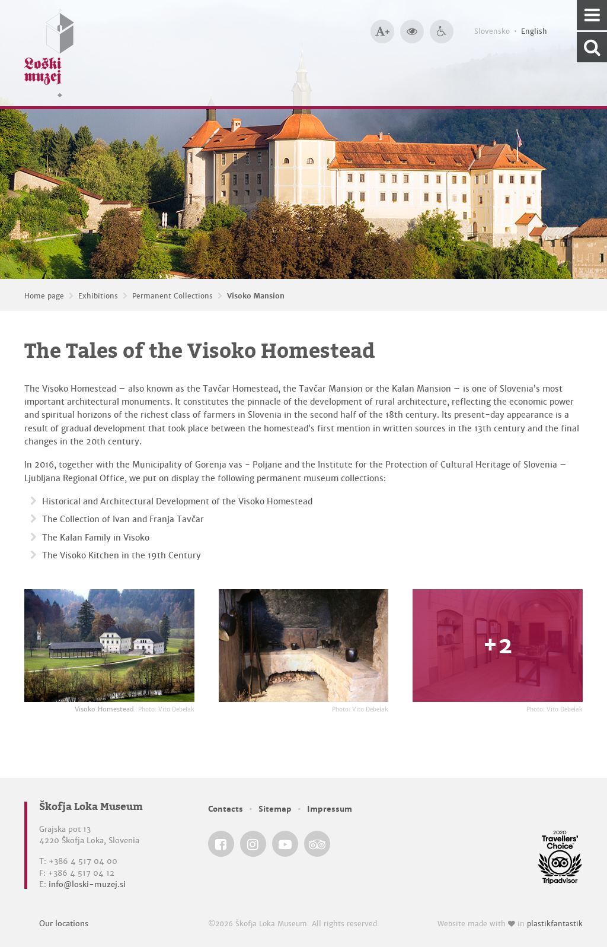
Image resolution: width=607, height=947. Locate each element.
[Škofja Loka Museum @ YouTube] (285, 844)
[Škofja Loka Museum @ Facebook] (221, 844)
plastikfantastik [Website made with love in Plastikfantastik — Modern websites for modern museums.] (555, 924)
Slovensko (492, 31)
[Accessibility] (441, 31)
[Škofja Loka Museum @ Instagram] (253, 844)
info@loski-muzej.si (87, 884)
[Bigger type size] (382, 31)
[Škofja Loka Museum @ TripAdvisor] (317, 844)
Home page (44, 296)
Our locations (63, 924)
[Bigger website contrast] (412, 31)
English (534, 31)
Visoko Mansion (256, 296)
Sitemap (275, 809)
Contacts (225, 809)
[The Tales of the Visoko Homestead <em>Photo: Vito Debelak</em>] (304, 646)
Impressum (329, 809)
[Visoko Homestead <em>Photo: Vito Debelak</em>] (109, 646)
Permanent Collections (172, 296)
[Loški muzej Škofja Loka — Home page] (49, 53)
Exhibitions (98, 296)
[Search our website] (592, 47)
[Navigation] (592, 15)
